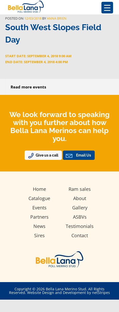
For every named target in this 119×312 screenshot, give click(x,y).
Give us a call (47, 155)
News (39, 226)
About (79, 198)
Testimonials (80, 226)
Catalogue (39, 198)
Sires (39, 235)
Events (39, 207)
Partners (39, 217)
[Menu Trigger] (107, 7)
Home (39, 189)
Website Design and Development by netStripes (68, 292)
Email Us (83, 155)
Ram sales (80, 189)
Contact (79, 235)
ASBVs (80, 217)
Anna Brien (56, 18)
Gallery (79, 207)
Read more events (28, 86)
